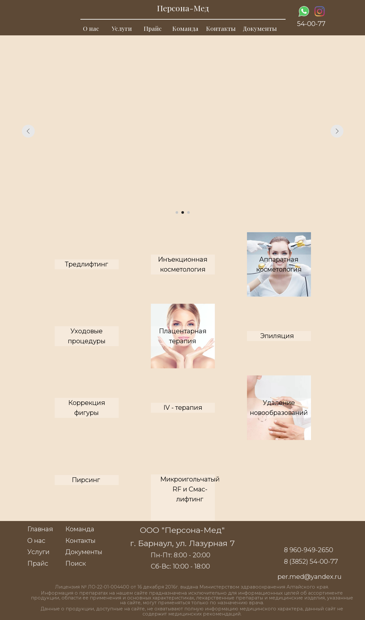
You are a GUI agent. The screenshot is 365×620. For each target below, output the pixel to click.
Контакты (221, 28)
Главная (40, 529)
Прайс (153, 28)
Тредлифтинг (86, 264)
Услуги (122, 28)
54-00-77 (311, 24)
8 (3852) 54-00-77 (311, 561)
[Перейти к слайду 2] (182, 212)
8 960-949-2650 (308, 550)
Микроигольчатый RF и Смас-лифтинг (190, 489)
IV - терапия (182, 407)
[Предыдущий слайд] (28, 131)
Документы (260, 28)
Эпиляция (277, 336)
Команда (185, 28)
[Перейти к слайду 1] (177, 212)
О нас (91, 28)
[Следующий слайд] (337, 131)
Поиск (75, 563)
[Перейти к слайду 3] (188, 212)
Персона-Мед (183, 8)
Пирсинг (86, 480)
